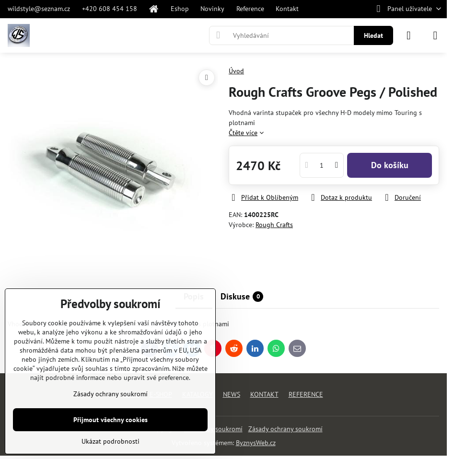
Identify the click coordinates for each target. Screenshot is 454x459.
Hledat (373, 35)
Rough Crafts (274, 224)
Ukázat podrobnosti (110, 441)
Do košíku (389, 165)
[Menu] (435, 35)
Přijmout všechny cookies (110, 419)
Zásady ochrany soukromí (285, 429)
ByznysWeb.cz (256, 442)
